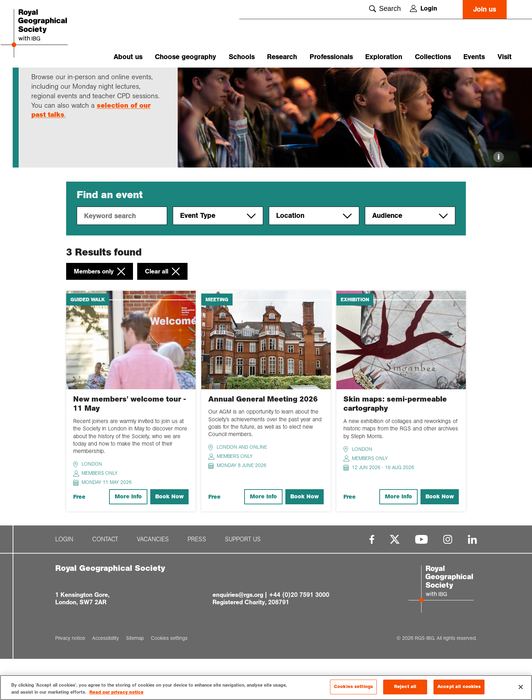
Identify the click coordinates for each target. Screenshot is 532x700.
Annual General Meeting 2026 (263, 439)
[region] (266, 687)
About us (128, 56)
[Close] (520, 687)
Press (197, 580)
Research (282, 56)
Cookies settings (353, 686)
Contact (105, 580)
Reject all (405, 686)
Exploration (383, 56)
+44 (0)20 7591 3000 (299, 635)
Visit (505, 56)
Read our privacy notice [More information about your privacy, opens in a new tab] (116, 692)
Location (314, 256)
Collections (433, 56)
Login (423, 8)
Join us (484, 9)
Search (385, 8)
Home (38, 80)
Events (474, 56)
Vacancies (153, 580)
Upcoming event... (94, 80)
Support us (243, 580)
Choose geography (185, 56)
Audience (410, 256)
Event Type (218, 256)
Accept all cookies (459, 686)
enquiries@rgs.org (238, 635)
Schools (242, 56)
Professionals (331, 56)
